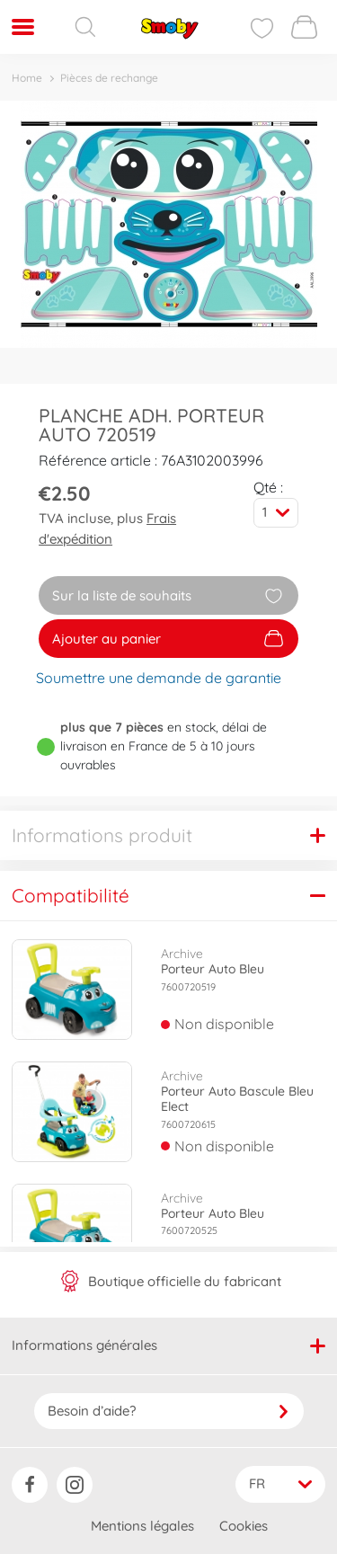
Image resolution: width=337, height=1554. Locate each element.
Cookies (243, 1525)
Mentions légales (142, 1525)
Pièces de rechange (109, 77)
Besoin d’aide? (169, 1410)
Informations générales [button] (168, 1345)
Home (27, 77)
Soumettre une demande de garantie (158, 678)
